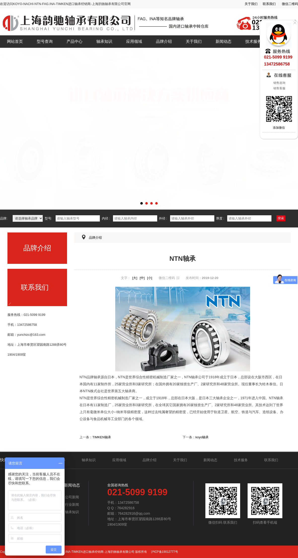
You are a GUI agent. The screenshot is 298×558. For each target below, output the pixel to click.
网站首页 (15, 41)
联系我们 (269, 4)
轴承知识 (104, 41)
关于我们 (251, 4)
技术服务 (253, 41)
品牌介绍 (164, 41)
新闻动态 (223, 41)
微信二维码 (290, 4)
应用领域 (134, 41)
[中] (142, 278)
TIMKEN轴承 (101, 437)
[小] (149, 278)
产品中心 (74, 41)
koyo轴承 (202, 437)
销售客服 (278, 88)
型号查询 (45, 41)
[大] (134, 278)
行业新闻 (72, 504)
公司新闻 (72, 497)
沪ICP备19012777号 (164, 552)
